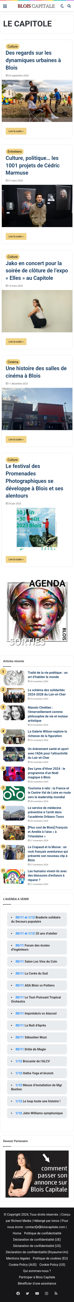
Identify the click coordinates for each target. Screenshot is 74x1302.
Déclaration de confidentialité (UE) (37, 1239)
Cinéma (13, 362)
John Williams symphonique (43, 1113)
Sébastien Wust (36, 1037)
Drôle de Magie (35, 1049)
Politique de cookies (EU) (50, 1258)
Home (17, 1233)
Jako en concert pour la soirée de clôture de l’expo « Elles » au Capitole (37, 270)
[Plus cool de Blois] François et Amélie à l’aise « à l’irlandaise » (48, 832)
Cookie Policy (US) (52, 1265)
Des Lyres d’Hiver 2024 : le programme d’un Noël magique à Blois (46, 773)
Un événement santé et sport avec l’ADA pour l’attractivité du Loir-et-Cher (48, 753)
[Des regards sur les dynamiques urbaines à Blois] (37, 101)
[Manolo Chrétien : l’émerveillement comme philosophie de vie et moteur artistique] (14, 712)
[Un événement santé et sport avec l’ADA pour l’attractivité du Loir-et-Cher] (14, 754)
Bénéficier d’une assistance (37, 1283)
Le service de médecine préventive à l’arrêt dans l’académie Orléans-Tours (46, 812)
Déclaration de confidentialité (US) (37, 1246)
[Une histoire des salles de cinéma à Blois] (37, 409)
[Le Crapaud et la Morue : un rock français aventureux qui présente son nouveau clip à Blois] (14, 852)
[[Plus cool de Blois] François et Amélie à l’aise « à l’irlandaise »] (14, 832)
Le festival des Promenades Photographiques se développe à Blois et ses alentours (34, 481)
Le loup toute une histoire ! (41, 1101)
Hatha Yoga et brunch (38, 1073)
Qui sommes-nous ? (37, 1271)
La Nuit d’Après (35, 1025)
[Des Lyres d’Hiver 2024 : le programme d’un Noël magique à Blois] (14, 774)
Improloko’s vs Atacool (41, 1013)
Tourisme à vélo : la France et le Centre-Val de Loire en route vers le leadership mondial (49, 792)
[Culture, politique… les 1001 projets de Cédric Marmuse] (37, 206)
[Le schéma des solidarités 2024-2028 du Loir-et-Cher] (14, 695)
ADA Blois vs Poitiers (40, 985)
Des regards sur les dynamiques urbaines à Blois (33, 60)
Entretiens (15, 151)
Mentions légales (18, 1258)
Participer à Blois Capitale (37, 1277)
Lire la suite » (16, 131)
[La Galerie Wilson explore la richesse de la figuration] (14, 736)
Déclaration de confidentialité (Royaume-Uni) (37, 1252)
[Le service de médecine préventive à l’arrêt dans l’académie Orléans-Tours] (14, 813)
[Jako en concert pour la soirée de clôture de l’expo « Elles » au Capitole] (37, 311)
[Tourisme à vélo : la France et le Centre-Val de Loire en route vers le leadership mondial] (14, 793)
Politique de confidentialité (42, 1233)
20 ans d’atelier (46, 933)
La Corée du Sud (36, 973)
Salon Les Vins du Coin (41, 961)
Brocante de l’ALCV (36, 1061)
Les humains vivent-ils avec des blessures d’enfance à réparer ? (47, 875)
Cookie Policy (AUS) (23, 1265)
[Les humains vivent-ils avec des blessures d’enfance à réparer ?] (14, 876)
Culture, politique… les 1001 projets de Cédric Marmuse (33, 165)
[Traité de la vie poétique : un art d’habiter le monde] (14, 678)
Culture (13, 46)
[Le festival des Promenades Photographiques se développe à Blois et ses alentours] (37, 529)
